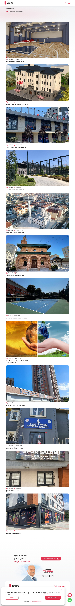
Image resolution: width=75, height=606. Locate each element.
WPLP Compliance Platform (35, 601)
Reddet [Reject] (11, 597)
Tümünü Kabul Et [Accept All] (53, 597)
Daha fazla (47, 593)
